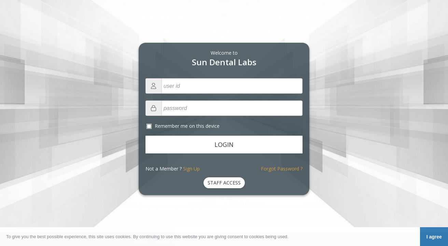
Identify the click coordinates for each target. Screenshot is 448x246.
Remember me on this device (186, 126)
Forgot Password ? (282, 168)
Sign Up (191, 168)
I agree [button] (434, 237)
